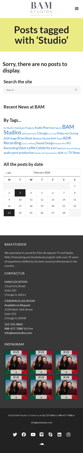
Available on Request (17, 305)
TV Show (74, 153)
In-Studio (9, 127)
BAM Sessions (58, 148)
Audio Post (42, 128)
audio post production (19, 153)
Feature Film (60, 143)
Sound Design (45, 143)
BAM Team (56, 138)
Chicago (42, 133)
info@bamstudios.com (18, 332)
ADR (60, 152)
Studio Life (40, 153)
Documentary (51, 153)
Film (66, 153)
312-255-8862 (13, 324)
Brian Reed (24, 138)
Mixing (32, 143)
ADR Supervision (29, 133)
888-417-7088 (13, 328)
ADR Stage (10, 138)
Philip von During (67, 133)
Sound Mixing (73, 148)
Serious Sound (41, 138)
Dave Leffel (26, 148)
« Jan (8, 172)
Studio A (25, 143)
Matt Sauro (55, 127)
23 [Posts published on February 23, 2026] (9, 212)
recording (52, 134)
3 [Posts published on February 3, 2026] (20, 192)
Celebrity (43, 148)
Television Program (24, 127)
